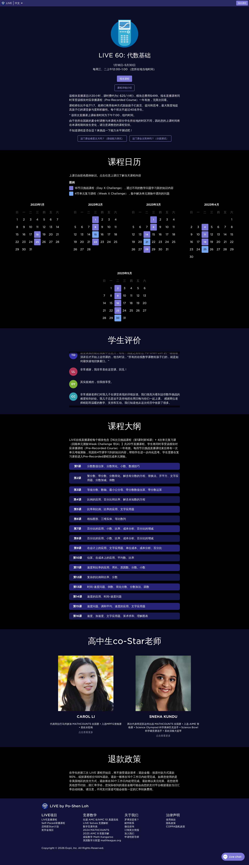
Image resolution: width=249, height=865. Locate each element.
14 (147, 234)
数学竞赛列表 (90, 826)
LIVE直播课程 (49, 819)
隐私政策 (171, 823)
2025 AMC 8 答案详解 (96, 833)
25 (37, 242)
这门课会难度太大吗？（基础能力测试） (102, 139)
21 (147, 242)
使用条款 (171, 819)
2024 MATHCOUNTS (96, 830)
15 (95, 234)
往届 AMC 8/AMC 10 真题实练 (100, 819)
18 (37, 234)
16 (117, 303)
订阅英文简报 (131, 830)
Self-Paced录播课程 (53, 823)
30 (117, 318)
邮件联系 (129, 823)
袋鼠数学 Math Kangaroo (98, 837)
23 (117, 310)
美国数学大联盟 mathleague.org (102, 840)
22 (95, 242)
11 (205, 234)
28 (147, 249)
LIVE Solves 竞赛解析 (95, 823)
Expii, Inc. (71, 848)
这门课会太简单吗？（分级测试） (150, 139)
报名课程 (124, 79)
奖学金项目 (48, 830)
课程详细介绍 (124, 88)
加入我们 (129, 833)
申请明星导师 (131, 837)
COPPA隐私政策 (175, 826)
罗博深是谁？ (131, 819)
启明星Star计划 (50, 826)
